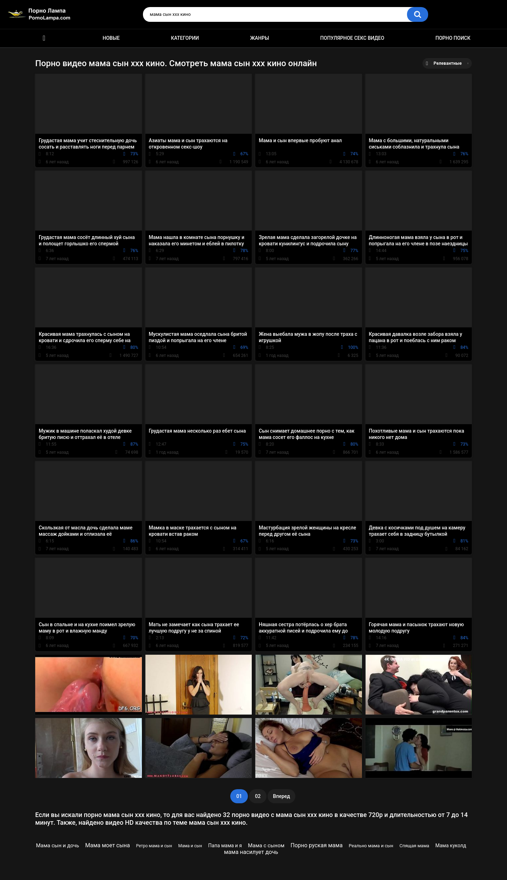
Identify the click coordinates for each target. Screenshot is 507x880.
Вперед (281, 796)
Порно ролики (44, 38)
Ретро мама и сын (154, 845)
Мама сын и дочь (57, 845)
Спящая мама (414, 845)
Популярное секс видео (352, 38)
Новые (110, 38)
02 (258, 796)
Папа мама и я (225, 845)
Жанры (259, 38)
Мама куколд (451, 845)
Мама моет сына (107, 845)
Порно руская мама (316, 845)
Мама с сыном (266, 845)
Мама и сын (190, 845)
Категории (185, 38)
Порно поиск (453, 38)
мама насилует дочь (251, 852)
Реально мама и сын (371, 845)
